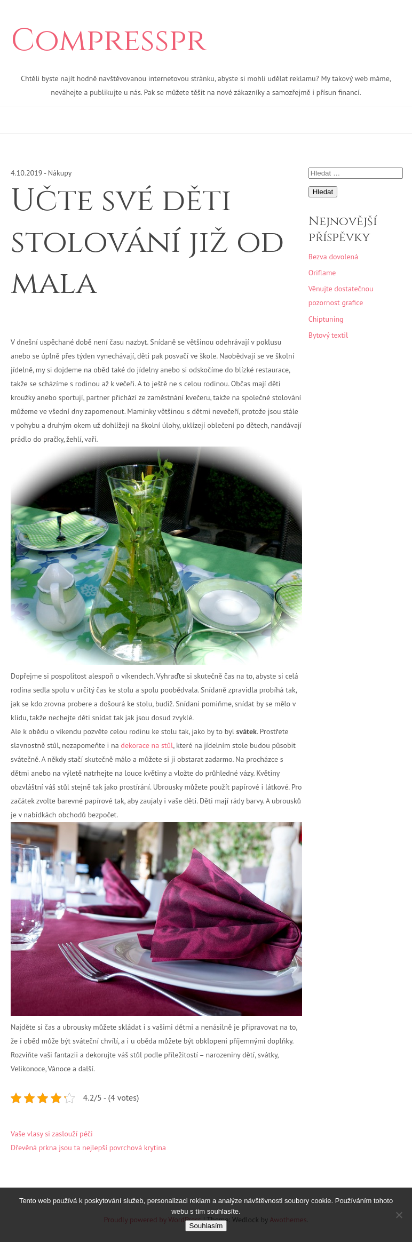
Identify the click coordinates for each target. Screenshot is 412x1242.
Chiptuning (326, 319)
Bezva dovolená (333, 256)
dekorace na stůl (147, 745)
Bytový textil (328, 335)
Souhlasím (206, 1226)
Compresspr (108, 41)
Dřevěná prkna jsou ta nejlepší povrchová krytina (88, 1147)
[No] (398, 1214)
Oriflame (322, 272)
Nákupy (60, 173)
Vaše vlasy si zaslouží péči (52, 1133)
